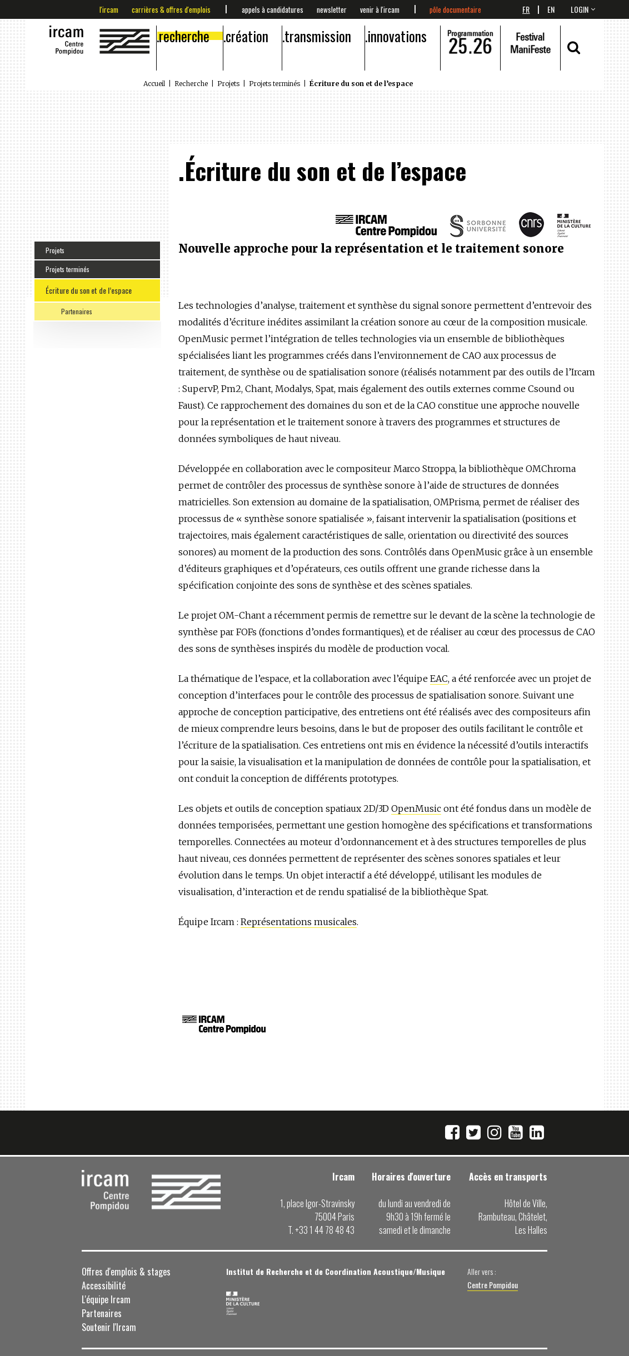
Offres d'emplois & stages (126, 1271)
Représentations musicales (299, 921)
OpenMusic (416, 808)
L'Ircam (108, 9)
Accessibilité (104, 1285)
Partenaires (76, 311)
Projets (228, 83)
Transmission (317, 36)
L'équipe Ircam (106, 1299)
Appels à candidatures (272, 9)
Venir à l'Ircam (380, 9)
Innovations (397, 36)
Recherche (184, 36)
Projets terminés (274, 83)
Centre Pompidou (492, 1284)
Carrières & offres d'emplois (171, 9)
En (551, 9)
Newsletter (332, 9)
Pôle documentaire (455, 9)
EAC (439, 678)
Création (247, 36)
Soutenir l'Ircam (109, 1327)
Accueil (154, 83)
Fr (526, 9)
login (579, 9)
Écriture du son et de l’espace (89, 290)
